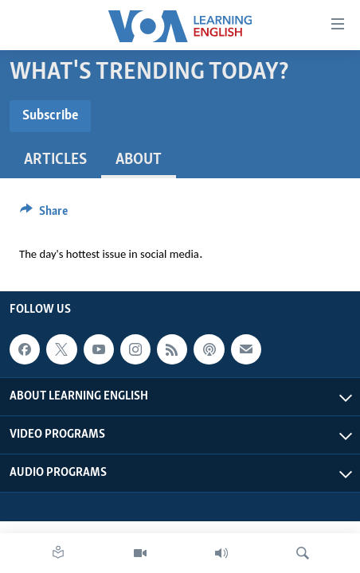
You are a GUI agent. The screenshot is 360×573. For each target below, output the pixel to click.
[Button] (44, 215)
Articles (55, 160)
